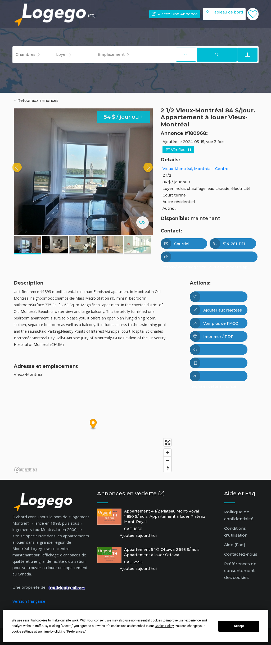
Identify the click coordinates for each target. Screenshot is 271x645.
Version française (28, 601)
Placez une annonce (175, 14)
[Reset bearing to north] (167, 468)
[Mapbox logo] (25, 470)
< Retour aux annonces (36, 100)
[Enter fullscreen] (167, 442)
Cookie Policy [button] (164, 626)
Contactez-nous (240, 554)
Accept (239, 626)
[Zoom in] (167, 452)
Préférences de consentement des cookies (240, 570)
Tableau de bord (224, 12)
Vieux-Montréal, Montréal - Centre (195, 168)
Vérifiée (178, 149)
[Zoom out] (167, 460)
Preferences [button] (75, 631)
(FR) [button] (92, 15)
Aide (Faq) (234, 544)
